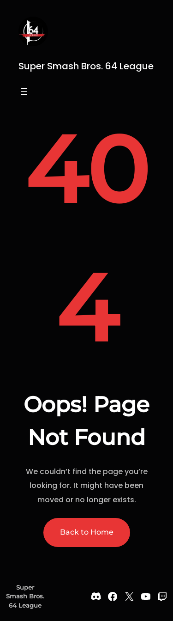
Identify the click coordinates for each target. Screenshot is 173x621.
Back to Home (86, 532)
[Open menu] (24, 91)
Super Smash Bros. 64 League (86, 66)
